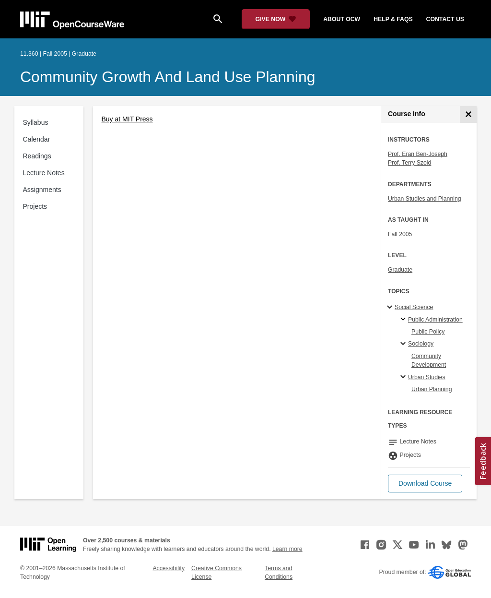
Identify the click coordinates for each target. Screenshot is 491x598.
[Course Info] (468, 114)
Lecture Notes (44, 173)
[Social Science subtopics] (391, 307)
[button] (425, 483)
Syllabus (35, 122)
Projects (35, 206)
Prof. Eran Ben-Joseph (417, 154)
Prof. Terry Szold (409, 162)
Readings (37, 156)
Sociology (420, 343)
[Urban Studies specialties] (404, 377)
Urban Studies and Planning (424, 198)
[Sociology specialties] (404, 344)
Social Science (414, 307)
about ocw (341, 19)
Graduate (400, 269)
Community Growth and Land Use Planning (167, 76)
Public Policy (427, 331)
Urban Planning (431, 389)
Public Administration (435, 319)
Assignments (42, 189)
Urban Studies (426, 377)
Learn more (287, 549)
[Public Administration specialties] (404, 319)
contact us (445, 19)
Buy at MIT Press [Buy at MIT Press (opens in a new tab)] (127, 119)
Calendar (36, 139)
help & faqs (393, 19)
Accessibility (168, 568)
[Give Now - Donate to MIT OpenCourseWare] (276, 19)
